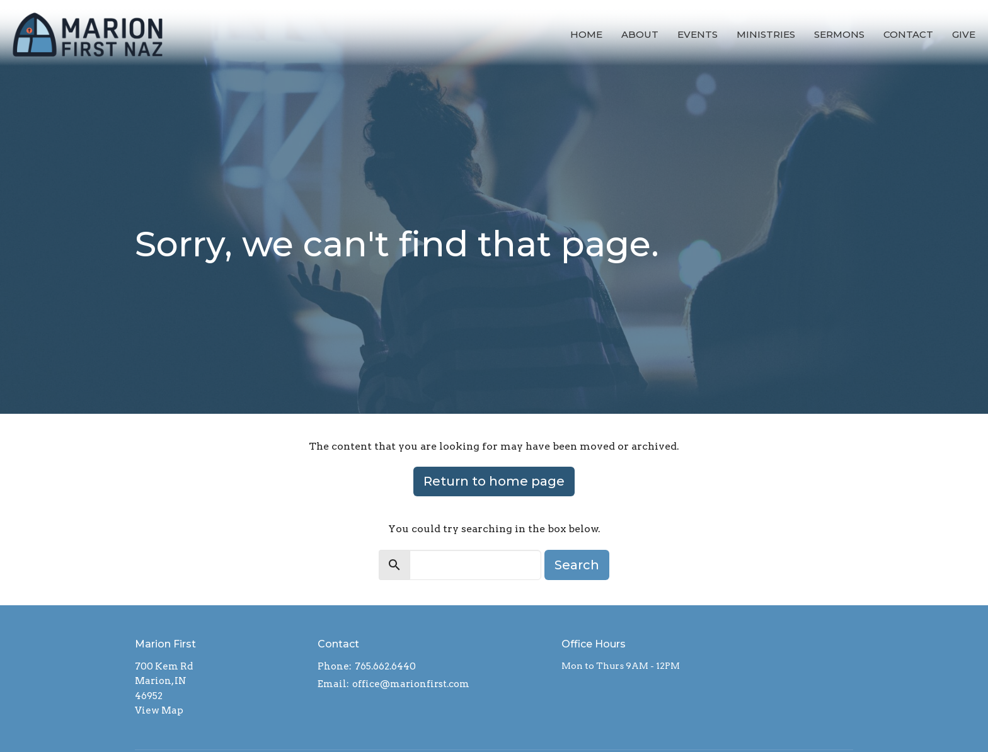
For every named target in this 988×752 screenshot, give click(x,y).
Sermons (839, 34)
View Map (159, 710)
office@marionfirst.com (410, 684)
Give (963, 34)
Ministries (766, 34)
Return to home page (494, 481)
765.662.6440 (385, 666)
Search (576, 565)
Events (697, 34)
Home (586, 34)
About (639, 34)
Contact (908, 34)
